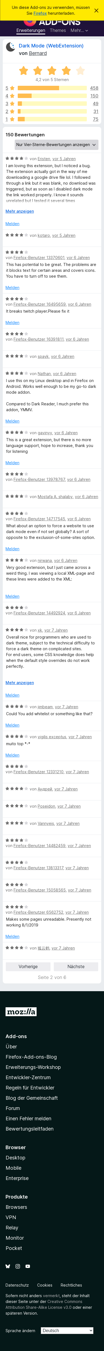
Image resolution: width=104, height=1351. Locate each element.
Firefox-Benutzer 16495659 (40, 304)
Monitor (15, 1238)
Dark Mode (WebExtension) (51, 46)
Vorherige (28, 966)
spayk (43, 356)
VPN (11, 1217)
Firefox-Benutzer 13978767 (39, 479)
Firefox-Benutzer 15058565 (40, 890)
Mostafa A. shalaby (55, 496)
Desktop (15, 1158)
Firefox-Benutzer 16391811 (39, 339)
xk (40, 630)
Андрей (45, 789)
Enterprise (17, 1178)
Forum (13, 1108)
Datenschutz (17, 1285)
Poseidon (46, 806)
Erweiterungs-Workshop (33, 1067)
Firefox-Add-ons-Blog (31, 1057)
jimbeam (45, 706)
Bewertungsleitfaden (30, 1129)
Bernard (38, 53)
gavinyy (45, 432)
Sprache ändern (20, 1330)
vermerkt (51, 1295)
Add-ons (16, 1036)
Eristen (44, 158)
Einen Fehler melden (28, 1118)
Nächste (76, 966)
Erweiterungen (30, 30)
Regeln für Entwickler (30, 1088)
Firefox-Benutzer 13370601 (39, 257)
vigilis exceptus (52, 736)
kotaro (44, 235)
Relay (12, 1228)
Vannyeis (46, 823)
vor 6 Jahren (78, 257)
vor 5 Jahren (64, 158)
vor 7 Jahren (56, 630)
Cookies (44, 1285)
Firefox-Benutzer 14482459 (39, 845)
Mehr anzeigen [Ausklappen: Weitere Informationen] (20, 211)
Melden (12, 223)
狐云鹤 (43, 948)
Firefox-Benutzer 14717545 (39, 518)
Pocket (14, 1248)
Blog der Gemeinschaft (32, 1098)
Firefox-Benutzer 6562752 (38, 912)
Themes (58, 30)
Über (11, 1046)
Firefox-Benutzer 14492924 (39, 613)
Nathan (44, 373)
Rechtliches (71, 1285)
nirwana (45, 560)
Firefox (40, 13)
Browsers (16, 1207)
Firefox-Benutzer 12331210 (39, 771)
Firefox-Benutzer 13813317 (38, 867)
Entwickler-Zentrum (28, 1077)
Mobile (13, 1168)
